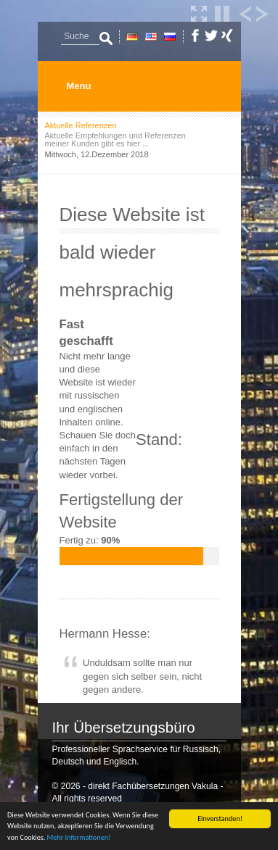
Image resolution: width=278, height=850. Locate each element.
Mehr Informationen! (79, 837)
